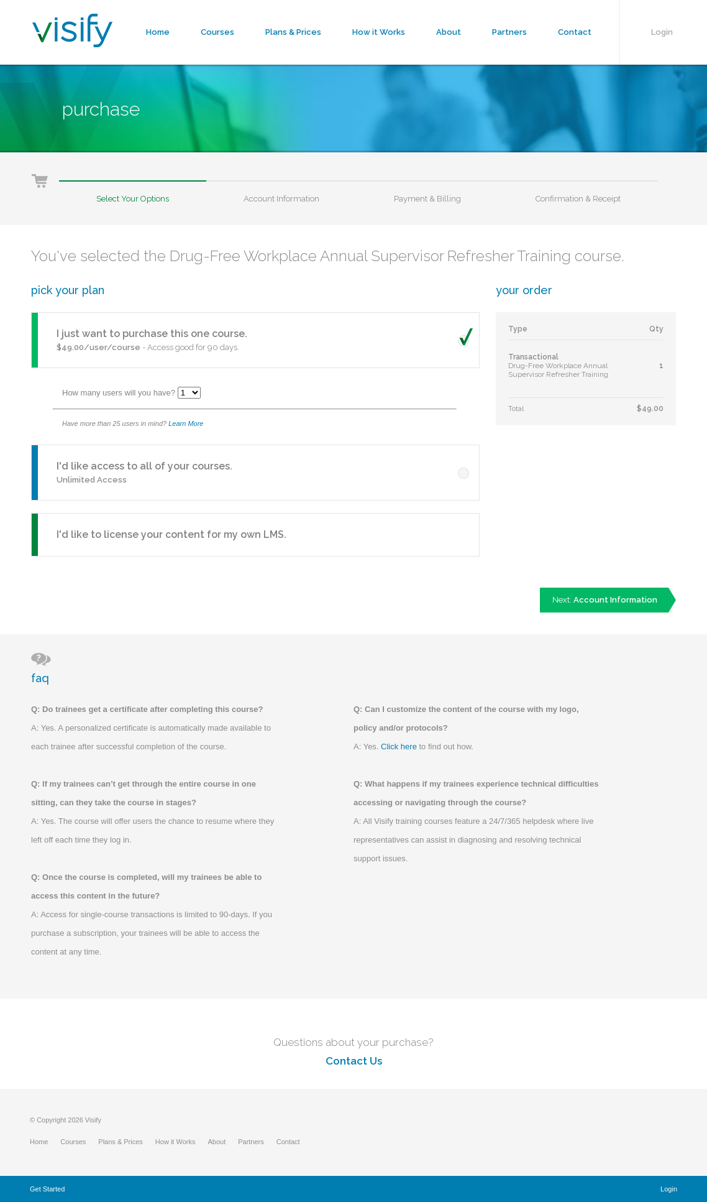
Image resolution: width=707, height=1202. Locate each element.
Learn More (185, 423)
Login (662, 32)
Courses (217, 32)
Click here (399, 746)
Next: (604, 599)
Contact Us (354, 1061)
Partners (509, 32)
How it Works (378, 32)
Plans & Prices (293, 32)
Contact (574, 32)
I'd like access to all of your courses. (144, 466)
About (448, 32)
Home (158, 32)
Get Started (47, 1189)
